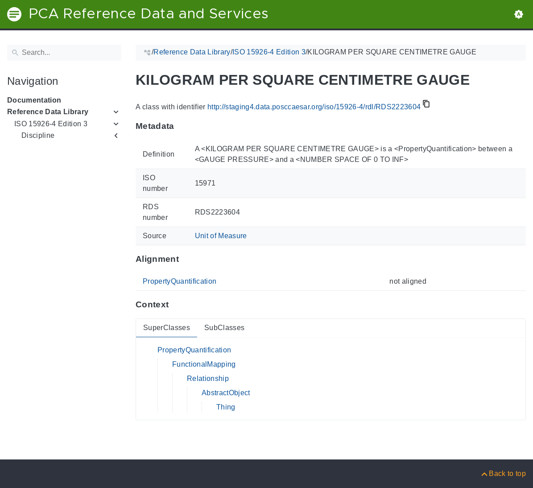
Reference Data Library (47, 112)
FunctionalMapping (204, 364)
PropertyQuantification (179, 281)
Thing (226, 407)
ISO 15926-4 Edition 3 (50, 124)
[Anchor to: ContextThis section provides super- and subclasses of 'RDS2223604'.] (177, 304)
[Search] (64, 53)
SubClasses (224, 327)
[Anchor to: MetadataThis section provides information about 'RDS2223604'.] (183, 126)
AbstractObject (226, 393)
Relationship (208, 378)
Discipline (37, 135)
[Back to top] (503, 473)
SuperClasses (166, 327)
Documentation (34, 100)
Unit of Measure (221, 236)
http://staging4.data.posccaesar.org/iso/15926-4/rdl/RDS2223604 (314, 107)
